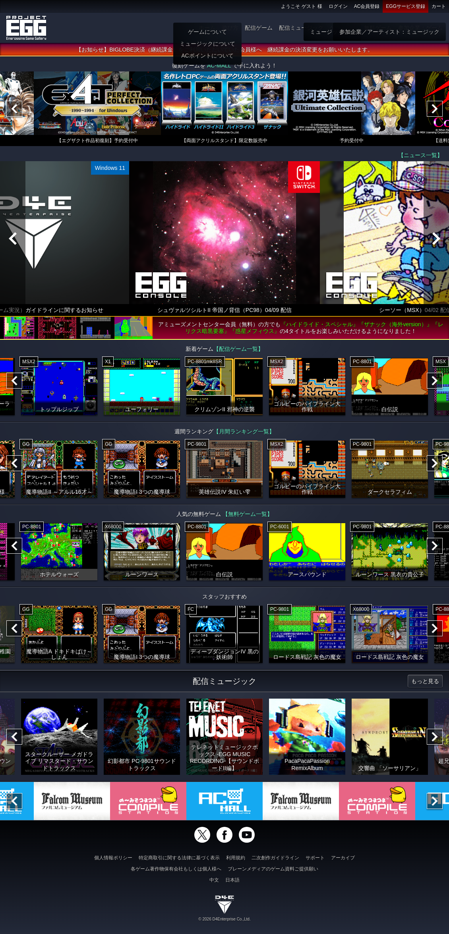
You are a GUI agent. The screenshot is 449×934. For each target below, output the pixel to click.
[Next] (435, 109)
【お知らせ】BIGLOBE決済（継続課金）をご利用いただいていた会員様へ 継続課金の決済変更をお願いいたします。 (224, 49)
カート (439, 6)
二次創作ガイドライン (275, 857)
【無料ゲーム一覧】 (248, 514)
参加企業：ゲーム (420, 28)
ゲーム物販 (344, 28)
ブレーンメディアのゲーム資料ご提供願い (273, 869)
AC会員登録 (367, 6)
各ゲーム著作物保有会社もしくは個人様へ (176, 869)
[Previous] (14, 109)
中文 (214, 880)
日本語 (232, 880)
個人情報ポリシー (113, 857)
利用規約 (235, 857)
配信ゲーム (259, 28)
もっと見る (425, 681)
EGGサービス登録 (405, 6)
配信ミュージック (301, 28)
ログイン (338, 6)
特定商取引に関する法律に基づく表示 (179, 857)
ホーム (207, 28)
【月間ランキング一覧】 (244, 431)
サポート (315, 857)
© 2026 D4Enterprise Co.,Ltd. (224, 919)
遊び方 (230, 28)
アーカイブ (343, 857)
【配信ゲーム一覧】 (238, 349)
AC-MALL (219, 65)
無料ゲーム (378, 28)
